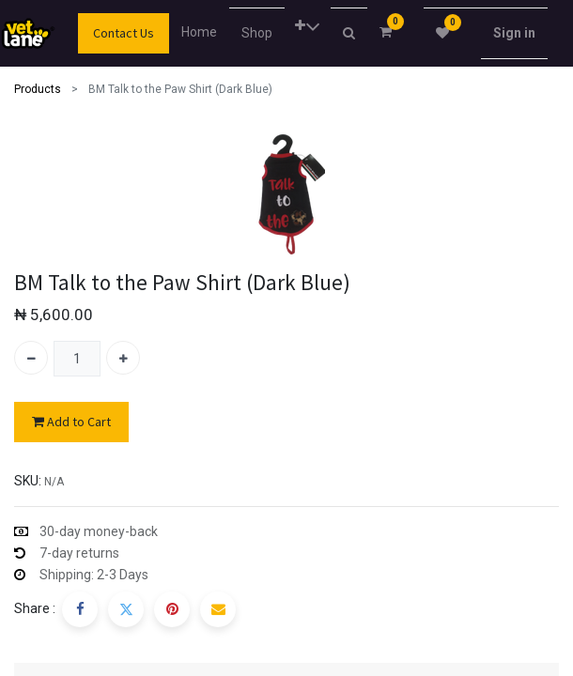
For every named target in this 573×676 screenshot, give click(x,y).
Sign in (514, 32)
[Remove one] (31, 358)
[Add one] (123, 358)
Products (37, 89)
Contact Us (123, 32)
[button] (308, 27)
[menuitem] (204, 32)
